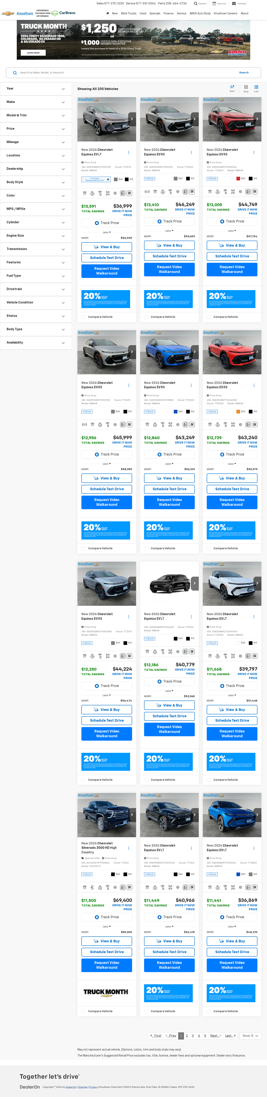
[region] (106, 238)
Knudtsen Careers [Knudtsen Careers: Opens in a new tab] (225, 13)
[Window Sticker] (129, 193)
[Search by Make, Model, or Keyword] (128, 73)
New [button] (115, 13)
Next (215, 1036)
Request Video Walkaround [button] (106, 271)
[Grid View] (245, 89)
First (155, 1036)
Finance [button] (169, 13)
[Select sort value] (233, 89)
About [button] (245, 13)
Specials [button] (154, 13)
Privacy (93, 1087)
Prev (171, 1036)
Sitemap (83, 1087)
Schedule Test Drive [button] (107, 258)
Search (244, 72)
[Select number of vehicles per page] (250, 1036)
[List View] (256, 89)
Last (230, 1036)
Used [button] (143, 13)
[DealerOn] (30, 1087)
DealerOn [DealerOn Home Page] (71, 1087)
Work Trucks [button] (128, 13)
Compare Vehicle (100, 316)
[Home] (108, 13)
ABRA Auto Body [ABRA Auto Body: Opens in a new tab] (200, 13)
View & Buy (107, 247)
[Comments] (123, 193)
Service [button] (181, 13)
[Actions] (128, 152)
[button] (132, 119)
